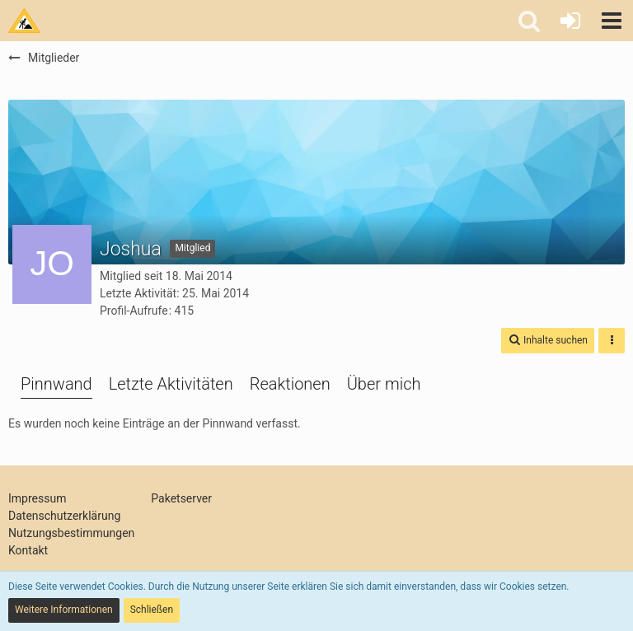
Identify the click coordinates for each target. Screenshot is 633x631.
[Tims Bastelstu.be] (24, 20)
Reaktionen (290, 384)
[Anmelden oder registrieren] (570, 20)
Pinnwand (56, 384)
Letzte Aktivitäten (171, 384)
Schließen (151, 609)
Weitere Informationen (64, 609)
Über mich (384, 384)
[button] (611, 20)
